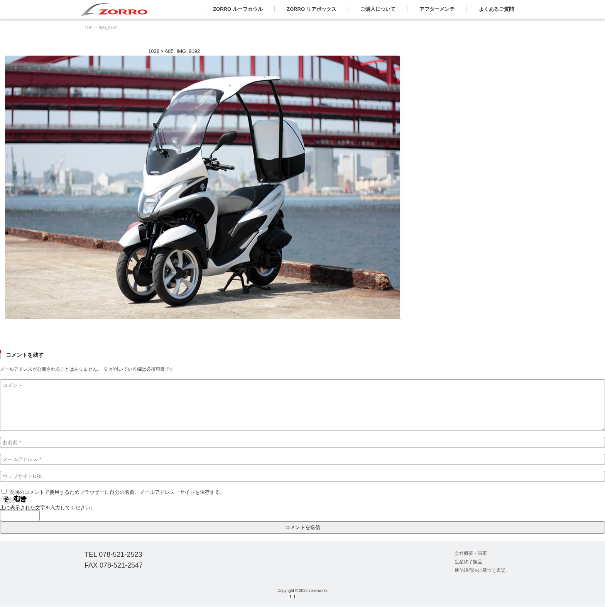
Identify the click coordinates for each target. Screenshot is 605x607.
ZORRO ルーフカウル (238, 9)
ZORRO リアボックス (311, 9)
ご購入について (377, 9)
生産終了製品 (468, 562)
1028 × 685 (160, 51)
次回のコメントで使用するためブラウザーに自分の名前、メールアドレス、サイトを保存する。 (117, 492)
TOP (88, 27)
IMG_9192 (188, 51)
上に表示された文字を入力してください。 (47, 507)
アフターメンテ (437, 9)
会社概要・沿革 (471, 553)
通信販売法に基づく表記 (480, 570)
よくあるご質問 (496, 9)
